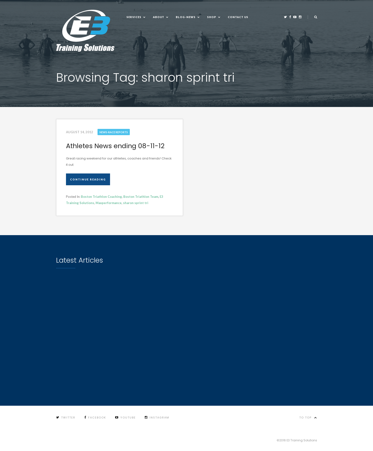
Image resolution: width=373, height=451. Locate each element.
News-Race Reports (113, 132)
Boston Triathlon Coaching (101, 197)
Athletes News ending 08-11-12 (115, 145)
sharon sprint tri (135, 203)
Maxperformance (109, 203)
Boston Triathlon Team (140, 197)
